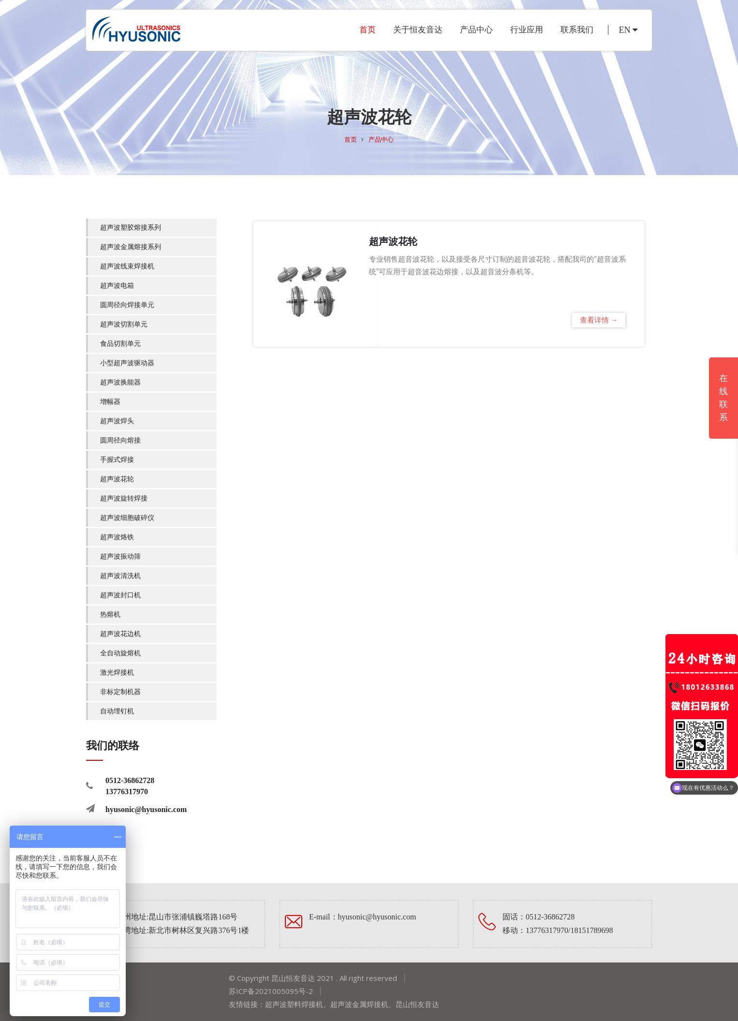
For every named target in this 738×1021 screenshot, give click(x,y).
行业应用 (526, 29)
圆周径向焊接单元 (127, 305)
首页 (367, 29)
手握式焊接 (117, 459)
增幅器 (110, 401)
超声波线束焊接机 (127, 266)
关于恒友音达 (418, 29)
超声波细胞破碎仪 (127, 517)
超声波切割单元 (124, 324)
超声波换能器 (120, 382)
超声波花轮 (117, 479)
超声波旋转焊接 (124, 498)
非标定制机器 (120, 691)
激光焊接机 (117, 672)
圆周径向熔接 (120, 440)
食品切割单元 (120, 343)
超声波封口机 (120, 595)
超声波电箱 (117, 285)
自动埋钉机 (117, 711)
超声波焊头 (117, 421)
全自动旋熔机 (120, 653)
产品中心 (476, 29)
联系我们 (577, 29)
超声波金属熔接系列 (130, 247)
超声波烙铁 (117, 537)
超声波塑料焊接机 (294, 1004)
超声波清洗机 (120, 575)
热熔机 (110, 614)
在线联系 (723, 397)
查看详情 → (599, 320)
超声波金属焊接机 (359, 1004)
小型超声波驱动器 (127, 363)
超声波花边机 (120, 633)
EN (628, 30)
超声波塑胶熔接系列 (130, 227)
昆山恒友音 (414, 1004)
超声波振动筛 (120, 556)
